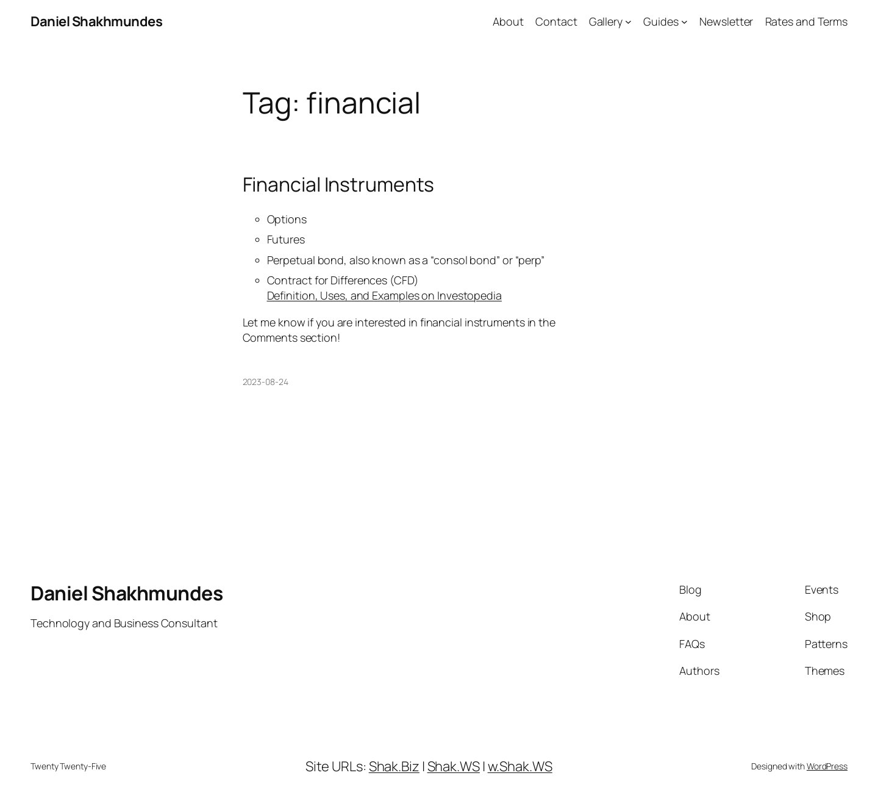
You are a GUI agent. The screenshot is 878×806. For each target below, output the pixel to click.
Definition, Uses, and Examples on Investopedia (384, 295)
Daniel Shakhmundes (96, 21)
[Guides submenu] (684, 21)
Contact (556, 21)
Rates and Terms (806, 21)
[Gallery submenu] (628, 21)
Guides (660, 21)
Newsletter (726, 21)
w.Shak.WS (520, 766)
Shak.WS (453, 766)
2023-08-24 (265, 381)
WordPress (827, 766)
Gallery (606, 21)
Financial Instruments (339, 184)
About (508, 21)
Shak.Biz (394, 766)
